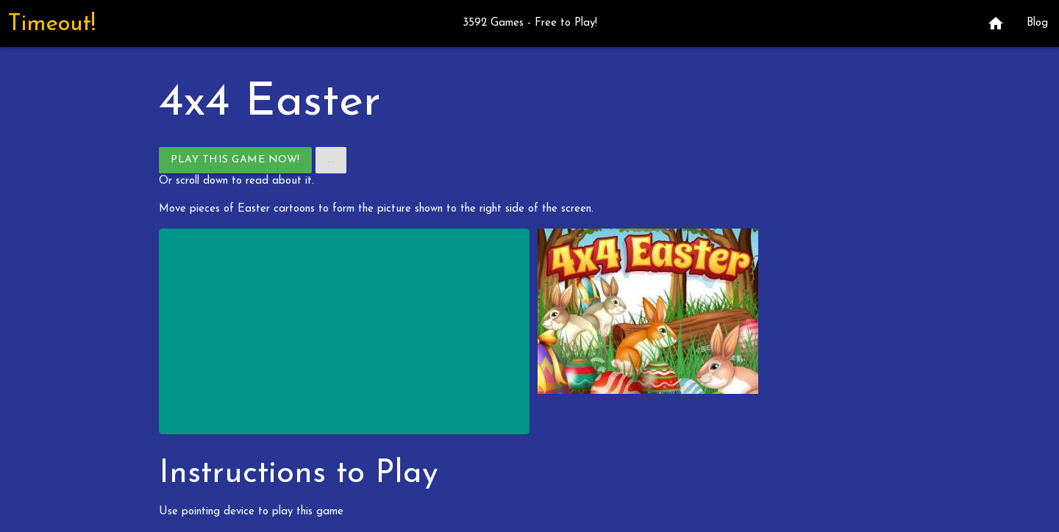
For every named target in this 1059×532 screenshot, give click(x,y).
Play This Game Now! (235, 159)
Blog (1037, 23)
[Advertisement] (344, 331)
